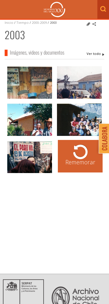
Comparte (94, 24)
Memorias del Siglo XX (54, 9)
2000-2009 (39, 22)
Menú (6, 10)
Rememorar (80, 162)
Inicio (9, 22)
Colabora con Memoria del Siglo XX (102, 138)
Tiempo (22, 22)
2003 (53, 22)
